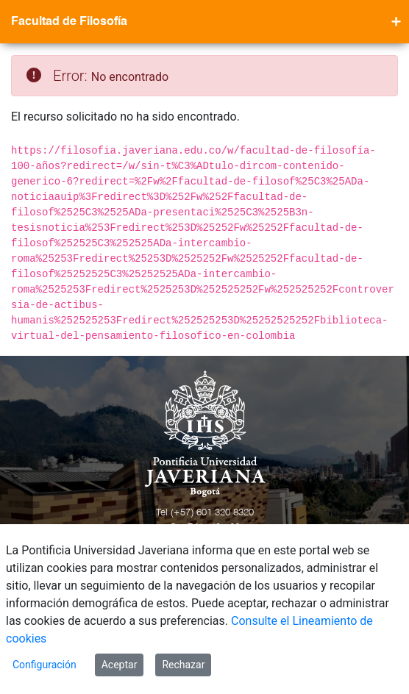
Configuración (45, 664)
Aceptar (120, 664)
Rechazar (183, 664)
